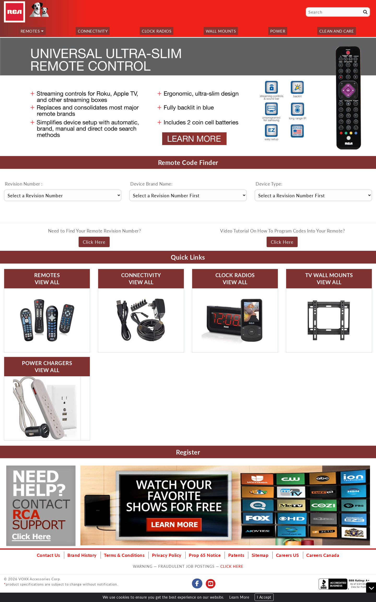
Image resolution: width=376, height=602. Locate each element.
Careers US (287, 555)
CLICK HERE (231, 566)
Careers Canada (322, 555)
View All (47, 282)
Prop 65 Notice (205, 555)
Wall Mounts (221, 31)
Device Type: (269, 184)
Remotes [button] (30, 31)
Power (277, 31)
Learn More (239, 597)
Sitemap (260, 555)
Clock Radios (156, 31)
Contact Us (48, 555)
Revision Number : (24, 184)
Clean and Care (336, 31)
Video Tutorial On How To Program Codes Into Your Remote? (282, 231)
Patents (236, 555)
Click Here (94, 242)
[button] (4, 96)
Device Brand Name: (151, 184)
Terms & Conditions (124, 555)
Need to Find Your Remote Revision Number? (94, 231)
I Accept (264, 597)
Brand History (82, 555)
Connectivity (93, 31)
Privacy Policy (166, 555)
